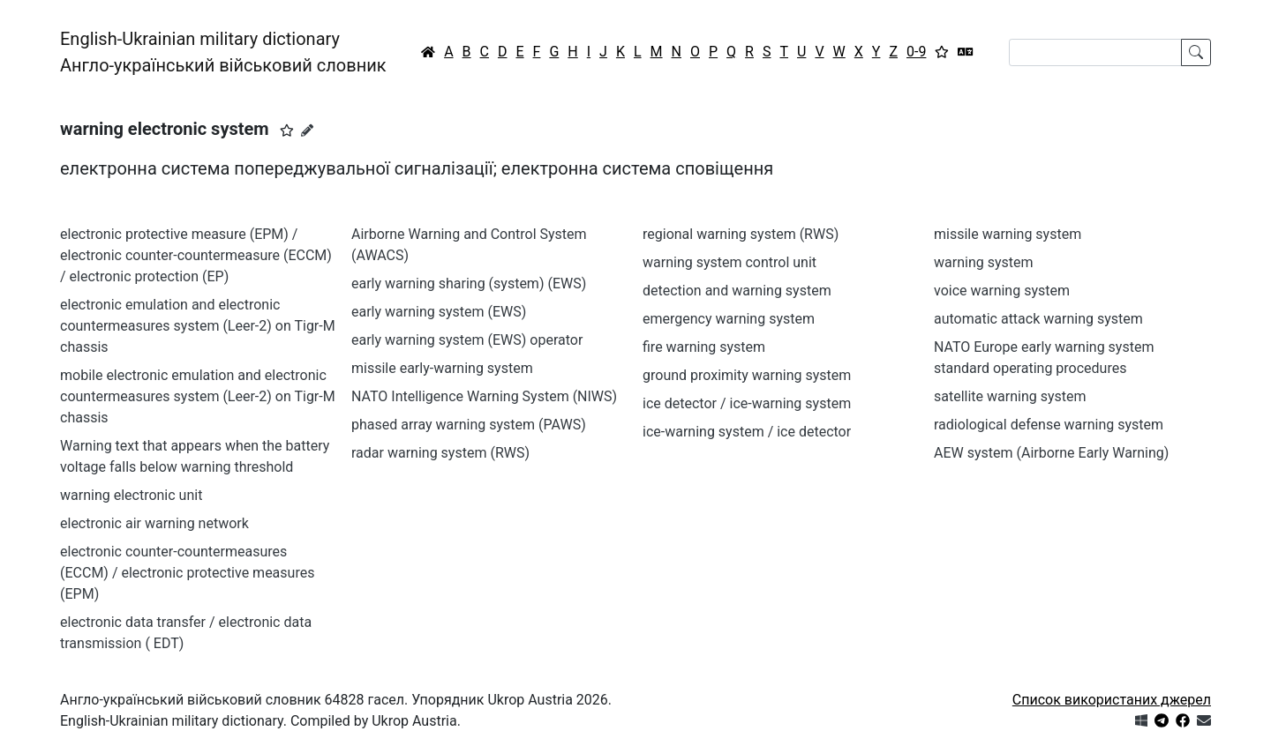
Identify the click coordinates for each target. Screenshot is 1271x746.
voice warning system (1002, 290)
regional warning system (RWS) (741, 234)
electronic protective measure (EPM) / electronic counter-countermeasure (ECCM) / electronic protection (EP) (196, 255)
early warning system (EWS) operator (467, 340)
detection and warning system (737, 290)
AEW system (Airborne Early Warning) (1051, 452)
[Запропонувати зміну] (307, 130)
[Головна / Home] (428, 52)
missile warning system (1007, 234)
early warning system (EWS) (438, 311)
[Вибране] (941, 52)
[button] (287, 130)
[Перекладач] (965, 52)
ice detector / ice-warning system (747, 403)
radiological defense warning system (1048, 424)
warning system (984, 262)
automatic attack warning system (1038, 318)
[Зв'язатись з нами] (1204, 720)
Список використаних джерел (1111, 699)
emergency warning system (729, 318)
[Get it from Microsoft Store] (1141, 720)
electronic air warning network (154, 523)
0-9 (916, 51)
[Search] (1095, 52)
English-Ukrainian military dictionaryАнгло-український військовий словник (223, 52)
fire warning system (704, 347)
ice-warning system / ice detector (747, 431)
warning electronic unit (131, 495)
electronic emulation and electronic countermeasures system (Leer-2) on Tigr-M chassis (197, 325)
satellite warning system (1010, 396)
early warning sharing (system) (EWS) (468, 283)
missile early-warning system (442, 368)
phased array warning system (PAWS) (468, 424)
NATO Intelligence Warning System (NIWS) (484, 396)
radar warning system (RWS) (440, 452)
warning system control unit (729, 262)
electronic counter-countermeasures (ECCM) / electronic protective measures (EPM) (187, 572)
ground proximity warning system (747, 375)
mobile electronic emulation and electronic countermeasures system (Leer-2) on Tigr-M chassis (197, 396)
